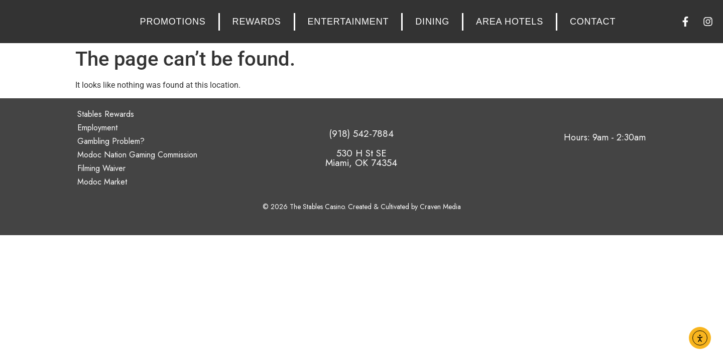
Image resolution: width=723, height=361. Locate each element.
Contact (593, 22)
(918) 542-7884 (361, 133)
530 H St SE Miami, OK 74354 (361, 157)
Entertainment (348, 22)
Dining (432, 22)
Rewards (256, 22)
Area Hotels (509, 22)
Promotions (173, 22)
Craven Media (440, 207)
